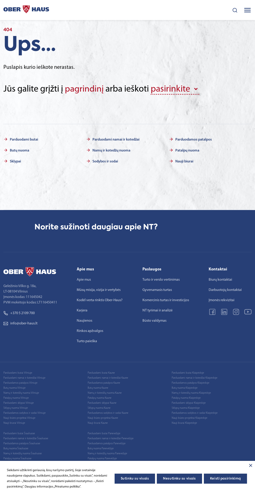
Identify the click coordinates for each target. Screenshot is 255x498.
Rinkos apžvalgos (90, 331)
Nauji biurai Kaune (98, 423)
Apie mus (84, 280)
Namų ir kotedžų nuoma (111, 150)
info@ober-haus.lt (20, 323)
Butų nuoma (19, 150)
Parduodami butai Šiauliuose (19, 433)
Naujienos (84, 321)
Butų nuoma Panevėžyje (101, 448)
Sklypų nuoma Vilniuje (15, 408)
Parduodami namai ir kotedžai (115, 139)
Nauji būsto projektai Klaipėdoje (189, 418)
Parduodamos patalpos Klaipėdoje (190, 383)
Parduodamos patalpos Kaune (104, 383)
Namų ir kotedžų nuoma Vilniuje (21, 393)
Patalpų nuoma (187, 150)
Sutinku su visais (135, 478)
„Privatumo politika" (67, 486)
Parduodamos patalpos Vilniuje (20, 383)
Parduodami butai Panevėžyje (104, 433)
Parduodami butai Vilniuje (17, 373)
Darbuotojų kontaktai (225, 290)
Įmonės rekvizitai (221, 300)
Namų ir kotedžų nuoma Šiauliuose (22, 453)
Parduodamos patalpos (193, 139)
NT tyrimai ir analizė (157, 310)
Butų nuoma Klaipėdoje (184, 388)
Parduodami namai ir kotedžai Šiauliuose (25, 438)
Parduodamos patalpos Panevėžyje (107, 443)
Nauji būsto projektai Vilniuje (19, 418)
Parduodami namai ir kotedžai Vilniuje (24, 378)
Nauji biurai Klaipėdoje (184, 423)
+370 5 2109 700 (19, 313)
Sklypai (15, 161)
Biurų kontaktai (220, 280)
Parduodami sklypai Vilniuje (18, 403)
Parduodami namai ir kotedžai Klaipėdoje (194, 378)
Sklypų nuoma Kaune (99, 408)
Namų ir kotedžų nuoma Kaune (105, 393)
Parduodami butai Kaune (101, 373)
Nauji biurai (184, 161)
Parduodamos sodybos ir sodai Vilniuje (24, 413)
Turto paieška (87, 341)
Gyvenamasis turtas (157, 290)
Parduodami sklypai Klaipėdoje (189, 403)
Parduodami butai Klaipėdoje (188, 373)
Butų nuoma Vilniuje (14, 388)
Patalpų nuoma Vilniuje (16, 398)
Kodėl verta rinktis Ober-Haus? (100, 300)
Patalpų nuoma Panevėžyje (102, 458)
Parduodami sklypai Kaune (102, 403)
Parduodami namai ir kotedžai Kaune (108, 378)
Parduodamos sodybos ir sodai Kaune (108, 413)
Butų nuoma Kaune (98, 388)
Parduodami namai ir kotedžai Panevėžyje (111, 438)
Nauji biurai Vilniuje (14, 423)
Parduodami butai (24, 139)
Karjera (82, 310)
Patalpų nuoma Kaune (99, 398)
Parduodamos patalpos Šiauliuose (21, 443)
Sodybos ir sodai (105, 161)
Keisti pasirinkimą (225, 478)
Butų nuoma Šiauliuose (15, 448)
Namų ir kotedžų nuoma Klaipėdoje (191, 393)
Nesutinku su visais (179, 478)
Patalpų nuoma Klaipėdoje (186, 398)
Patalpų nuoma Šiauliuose (17, 458)
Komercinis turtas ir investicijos (165, 300)
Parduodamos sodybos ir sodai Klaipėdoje (195, 413)
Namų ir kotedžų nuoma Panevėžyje (107, 453)
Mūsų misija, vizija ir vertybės (99, 290)
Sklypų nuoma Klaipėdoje (186, 408)
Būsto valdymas (154, 321)
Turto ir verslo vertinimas (161, 280)
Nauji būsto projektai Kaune (103, 418)
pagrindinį (84, 89)
